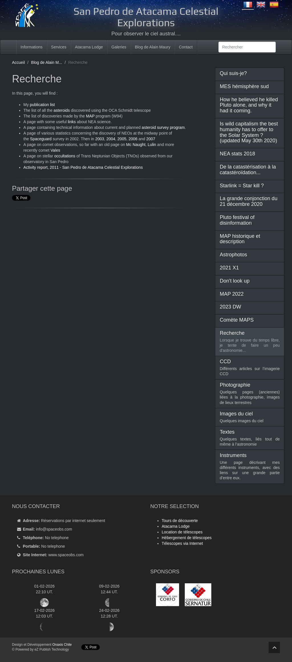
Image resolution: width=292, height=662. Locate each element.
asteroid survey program (163, 127)
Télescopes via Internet (182, 543)
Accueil (18, 62)
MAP (91, 116)
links (72, 121)
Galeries (118, 47)
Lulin (152, 144)
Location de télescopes (182, 532)
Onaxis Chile (62, 645)
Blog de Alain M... (46, 62)
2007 (150, 139)
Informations (31, 47)
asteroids (62, 110)
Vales (55, 150)
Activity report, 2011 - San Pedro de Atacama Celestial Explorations (83, 167)
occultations (64, 156)
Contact (185, 47)
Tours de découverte (180, 520)
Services (58, 47)
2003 (99, 139)
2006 (133, 139)
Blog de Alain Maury (153, 47)
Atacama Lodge (89, 47)
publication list (42, 104)
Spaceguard (41, 139)
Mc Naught (135, 144)
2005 (121, 139)
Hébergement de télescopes (187, 537)
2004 (110, 139)
